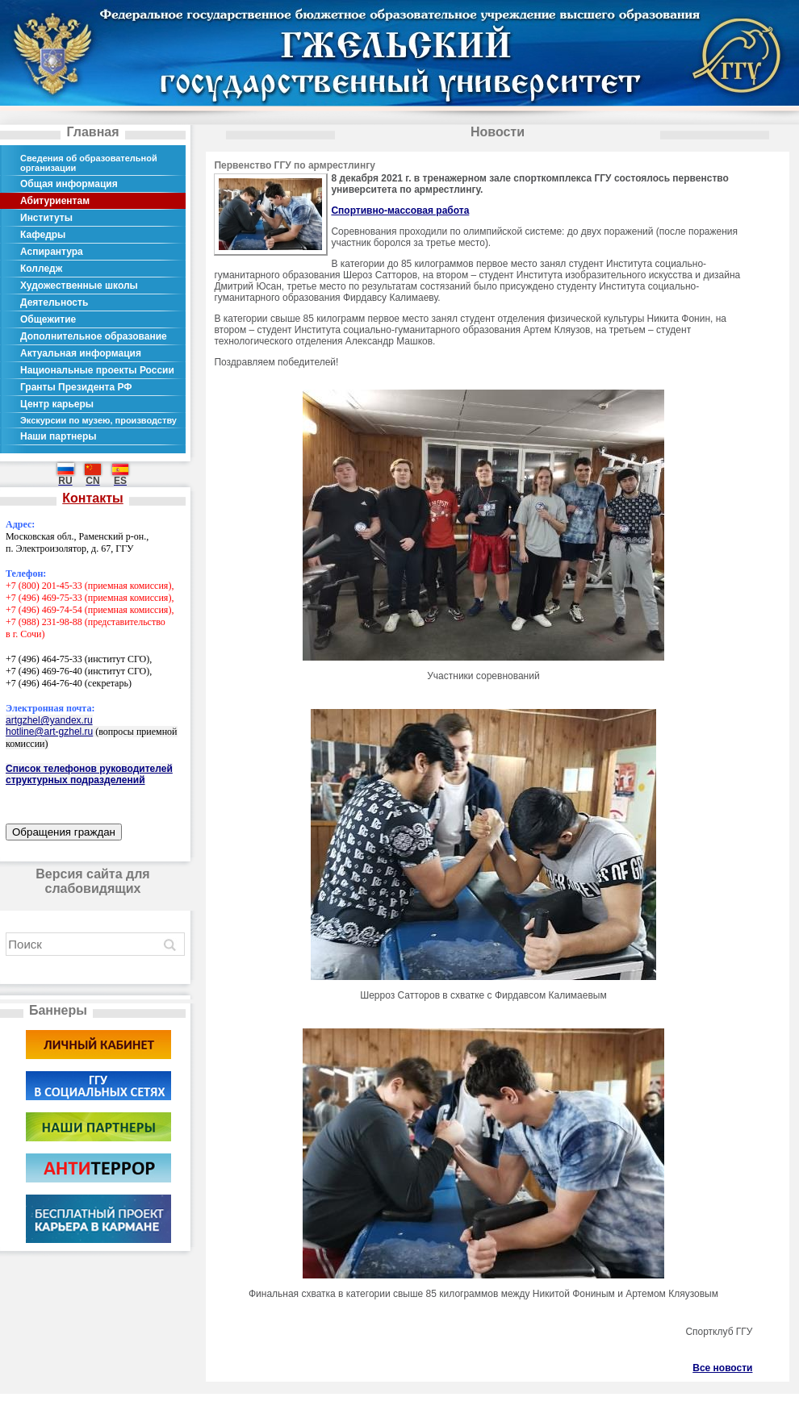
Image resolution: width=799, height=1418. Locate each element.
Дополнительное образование (93, 336)
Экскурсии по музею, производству (98, 420)
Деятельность (54, 302)
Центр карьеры (57, 404)
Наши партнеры (58, 436)
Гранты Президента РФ (76, 387)
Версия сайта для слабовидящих (92, 881)
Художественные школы (79, 285)
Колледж (41, 268)
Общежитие (48, 319)
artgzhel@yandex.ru (49, 720)
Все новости (722, 1368)
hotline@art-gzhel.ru (49, 731)
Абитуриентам (55, 200)
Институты (46, 217)
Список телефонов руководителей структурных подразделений (89, 774)
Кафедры (42, 234)
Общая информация (69, 184)
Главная (92, 132)
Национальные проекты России (97, 370)
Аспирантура (51, 251)
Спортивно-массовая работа (400, 210)
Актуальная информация (80, 353)
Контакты (92, 498)
